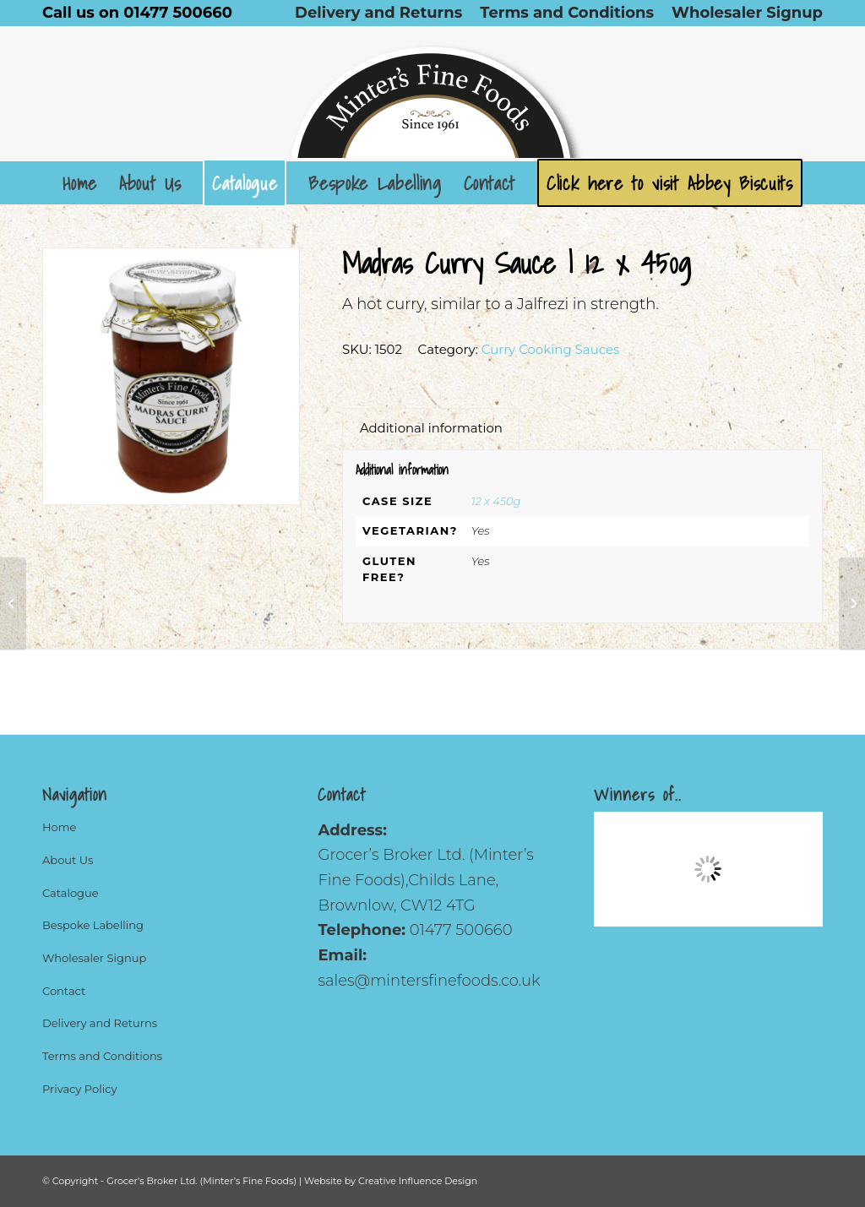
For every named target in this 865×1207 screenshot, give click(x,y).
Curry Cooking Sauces (550, 349)
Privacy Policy (79, 1089)
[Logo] (432, 93)
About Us (67, 860)
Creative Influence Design (417, 1181)
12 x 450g (495, 501)
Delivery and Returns (99, 1023)
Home (59, 827)
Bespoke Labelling (93, 925)
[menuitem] (378, 12)
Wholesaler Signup (94, 958)
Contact (63, 991)
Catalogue (70, 893)
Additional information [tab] (431, 428)
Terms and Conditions (102, 1056)
